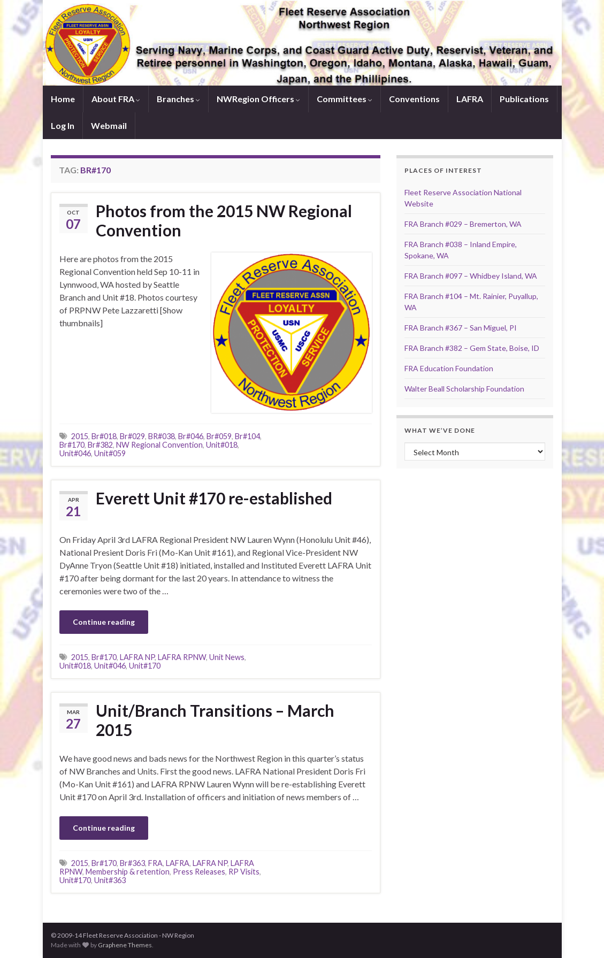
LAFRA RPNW (182, 657)
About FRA (115, 99)
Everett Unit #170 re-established (214, 498)
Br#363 (132, 863)
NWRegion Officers (258, 99)
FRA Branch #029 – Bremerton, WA (463, 223)
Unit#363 (110, 880)
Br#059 (219, 436)
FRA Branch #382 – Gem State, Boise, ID (471, 347)
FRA (155, 863)
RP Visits (243, 871)
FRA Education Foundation (448, 368)
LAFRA (469, 99)
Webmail (109, 125)
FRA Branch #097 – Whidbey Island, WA (470, 275)
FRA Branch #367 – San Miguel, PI (460, 327)
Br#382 (100, 444)
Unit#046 (75, 453)
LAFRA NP (137, 657)
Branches (178, 99)
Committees (344, 99)
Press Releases (199, 871)
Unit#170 (144, 665)
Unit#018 (222, 444)
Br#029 (132, 436)
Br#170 (72, 444)
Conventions (414, 99)
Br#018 (104, 436)
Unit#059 (110, 453)
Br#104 (247, 436)
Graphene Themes (125, 945)
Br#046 (190, 436)
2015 (79, 436)
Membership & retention (128, 871)
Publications (524, 99)
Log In (62, 125)
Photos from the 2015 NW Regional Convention (224, 220)
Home (63, 99)
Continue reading (104, 621)
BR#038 (161, 436)
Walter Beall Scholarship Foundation (464, 388)
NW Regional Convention (159, 444)
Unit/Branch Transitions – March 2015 (215, 720)
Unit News (226, 657)
